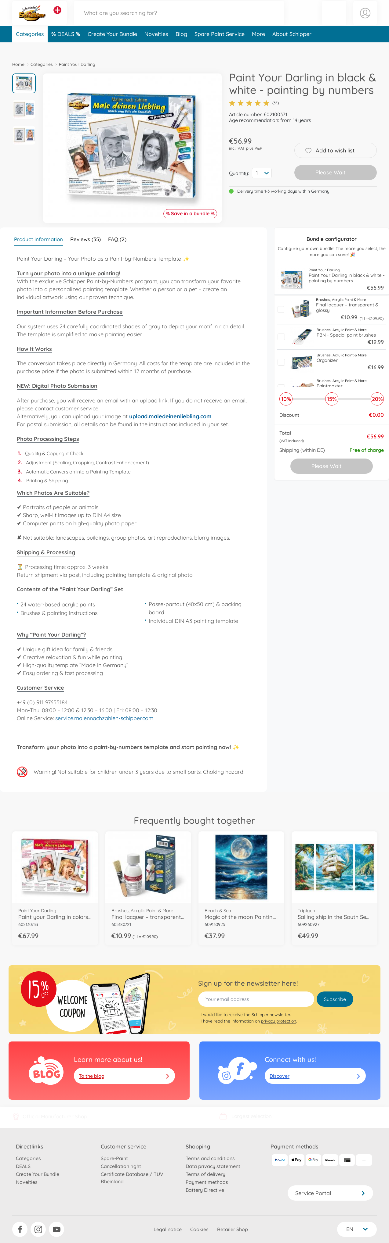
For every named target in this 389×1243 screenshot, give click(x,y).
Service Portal (330, 1193)
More (258, 46)
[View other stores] (57, 16)
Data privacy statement (213, 1166)
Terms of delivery (205, 1174)
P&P (258, 148)
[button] (334, 19)
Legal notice (168, 1229)
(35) (254, 103)
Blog (181, 46)
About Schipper (291, 46)
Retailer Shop (232, 1229)
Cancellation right (121, 1166)
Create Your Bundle (112, 46)
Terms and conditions (210, 1158)
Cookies (199, 1229)
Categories (30, 46)
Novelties (156, 46)
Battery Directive (205, 1190)
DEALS (66, 46)
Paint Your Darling (77, 64)
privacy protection (278, 1021)
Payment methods (207, 1182)
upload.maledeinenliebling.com (170, 416)
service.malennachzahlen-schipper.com (104, 718)
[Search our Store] (179, 19)
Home (18, 64)
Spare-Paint (114, 1158)
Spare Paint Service (219, 46)
